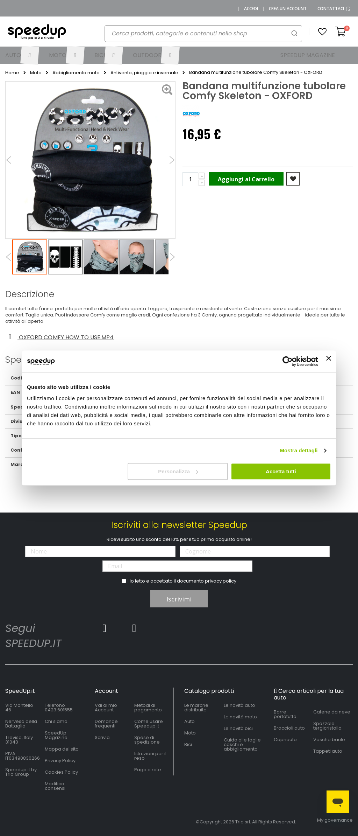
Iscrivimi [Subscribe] (179, 599)
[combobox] (203, 33)
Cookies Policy (61, 772)
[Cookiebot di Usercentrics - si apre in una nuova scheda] (287, 361)
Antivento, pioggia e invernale (144, 73)
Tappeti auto (327, 751)
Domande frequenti (106, 723)
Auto (189, 721)
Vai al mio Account (106, 707)
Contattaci (334, 9)
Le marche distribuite (196, 707)
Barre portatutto (285, 714)
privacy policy (220, 581)
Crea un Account (288, 9)
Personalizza (178, 471)
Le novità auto (239, 705)
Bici (188, 744)
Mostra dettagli (298, 450)
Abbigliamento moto (76, 73)
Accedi (251, 9)
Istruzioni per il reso (150, 755)
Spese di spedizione (147, 739)
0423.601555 (59, 709)
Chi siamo (56, 721)
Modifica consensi (55, 786)
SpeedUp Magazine (56, 735)
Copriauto (285, 739)
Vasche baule (329, 739)
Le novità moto (240, 716)
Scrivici (102, 737)
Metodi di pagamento (148, 707)
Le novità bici (238, 728)
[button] (322, 32)
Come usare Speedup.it (148, 723)
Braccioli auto (289, 728)
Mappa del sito (62, 749)
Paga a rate (147, 769)
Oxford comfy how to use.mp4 (60, 337)
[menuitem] (22, 55)
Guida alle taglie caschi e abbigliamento (242, 744)
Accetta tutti (281, 471)
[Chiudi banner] (328, 361)
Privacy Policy (60, 760)
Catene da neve (331, 712)
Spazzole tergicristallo (327, 725)
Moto (36, 73)
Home (12, 73)
